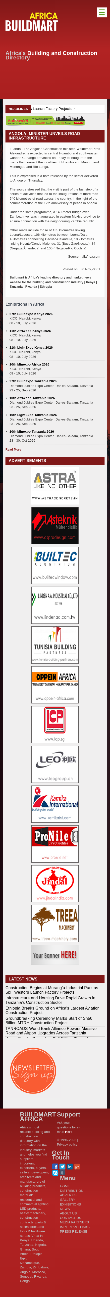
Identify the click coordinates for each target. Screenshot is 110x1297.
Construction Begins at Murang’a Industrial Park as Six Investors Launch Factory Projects (51, 990)
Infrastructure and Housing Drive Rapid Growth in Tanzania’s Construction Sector (50, 1000)
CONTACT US (70, 1218)
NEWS (65, 1209)
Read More (13, 449)
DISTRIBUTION (71, 1191)
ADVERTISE (69, 1195)
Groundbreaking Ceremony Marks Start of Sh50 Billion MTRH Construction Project (48, 1020)
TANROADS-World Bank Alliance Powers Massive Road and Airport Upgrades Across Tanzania (51, 1030)
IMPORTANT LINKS (75, 1227)
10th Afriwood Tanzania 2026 (32, 398)
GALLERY (67, 1200)
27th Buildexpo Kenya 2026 (31, 314)
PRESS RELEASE (73, 1231)
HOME (65, 1186)
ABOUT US (68, 1213)
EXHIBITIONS (70, 1204)
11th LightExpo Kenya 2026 (31, 347)
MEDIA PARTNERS (74, 1222)
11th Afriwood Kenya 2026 (30, 331)
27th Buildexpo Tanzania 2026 (32, 381)
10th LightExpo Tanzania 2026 (33, 415)
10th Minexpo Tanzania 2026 (31, 431)
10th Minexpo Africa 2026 (29, 364)
